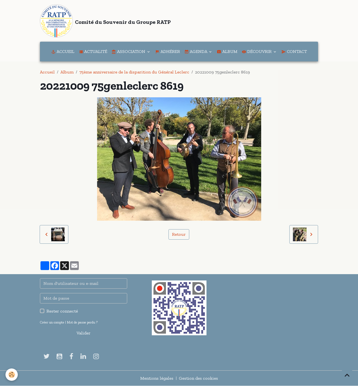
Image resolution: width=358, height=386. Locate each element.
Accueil (62, 51)
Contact (294, 51)
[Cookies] (11, 374)
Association (129, 51)
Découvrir (257, 51)
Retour (179, 234)
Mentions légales (156, 378)
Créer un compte (52, 322)
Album (227, 51)
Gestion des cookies (198, 378)
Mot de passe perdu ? (82, 322)
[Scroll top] (347, 375)
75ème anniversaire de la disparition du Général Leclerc (134, 72)
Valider (84, 333)
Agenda (196, 51)
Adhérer (167, 51)
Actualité (93, 51)
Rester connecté (62, 311)
